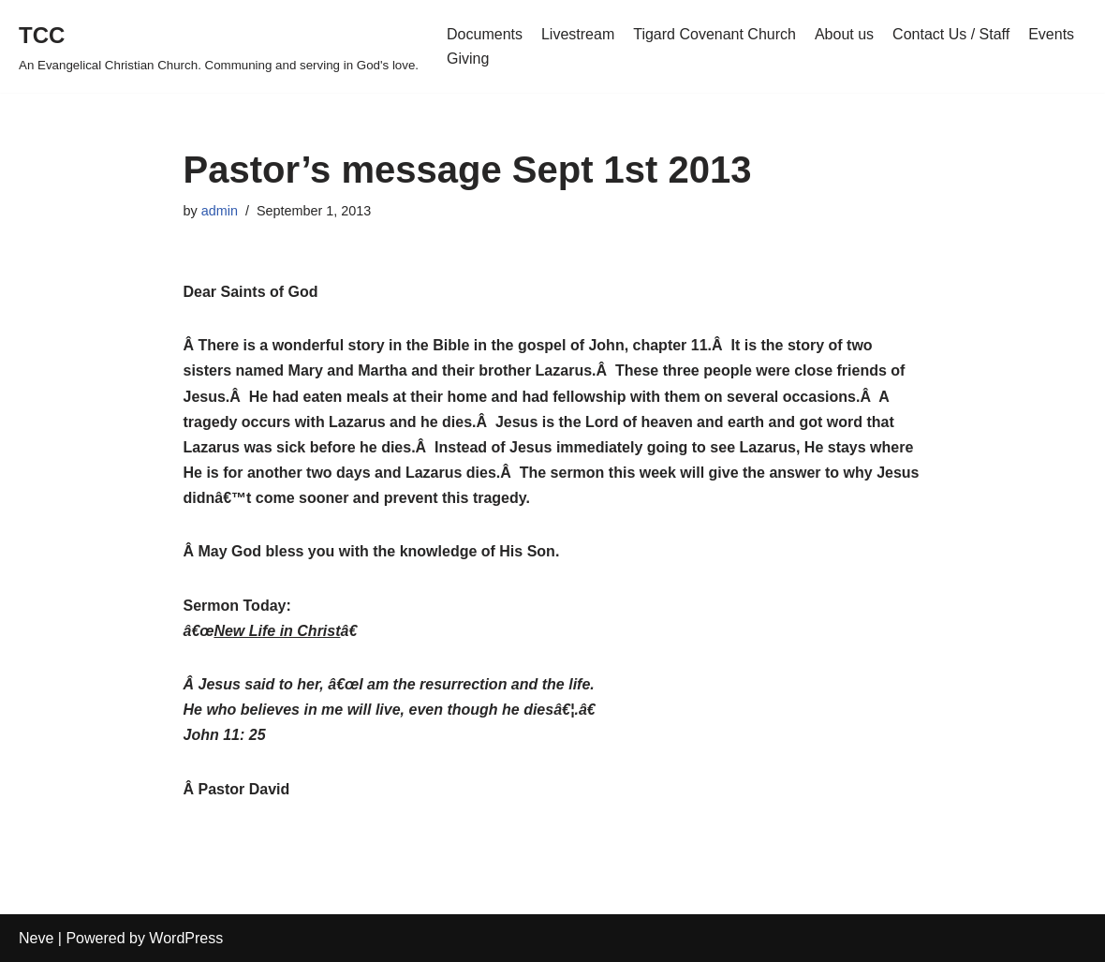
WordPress (186, 938)
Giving (468, 59)
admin (219, 210)
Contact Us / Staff (950, 34)
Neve (36, 938)
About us (844, 34)
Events (1051, 34)
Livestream (577, 34)
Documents (485, 34)
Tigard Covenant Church (714, 34)
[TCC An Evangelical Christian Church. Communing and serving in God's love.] (219, 46)
